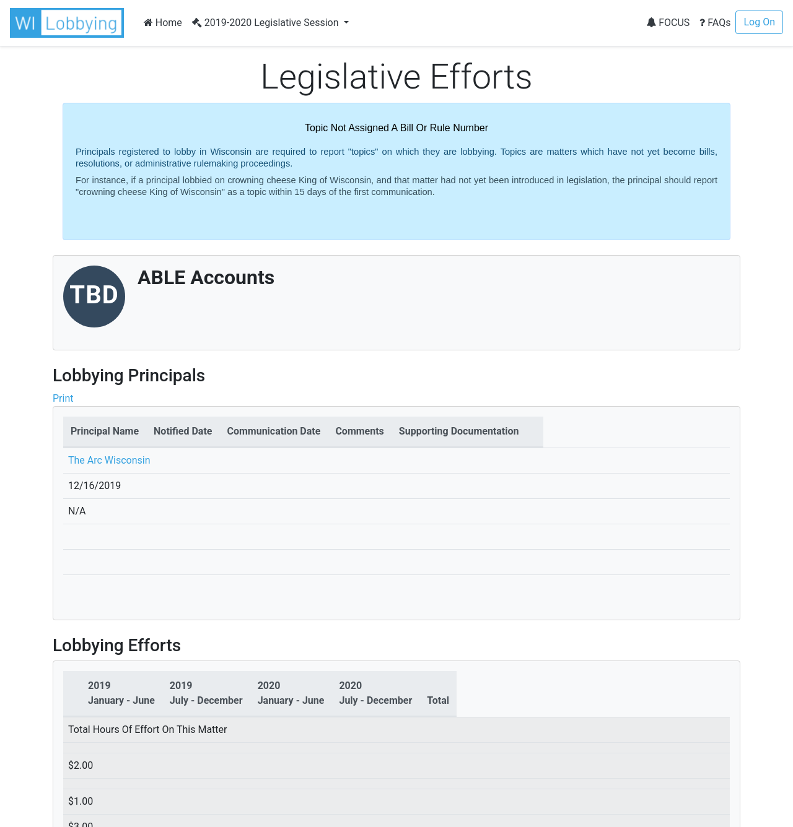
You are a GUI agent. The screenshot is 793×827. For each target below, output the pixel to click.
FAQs (714, 22)
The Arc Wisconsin (109, 460)
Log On (759, 22)
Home (163, 22)
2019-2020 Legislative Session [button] (266, 22)
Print (63, 398)
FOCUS (668, 22)
